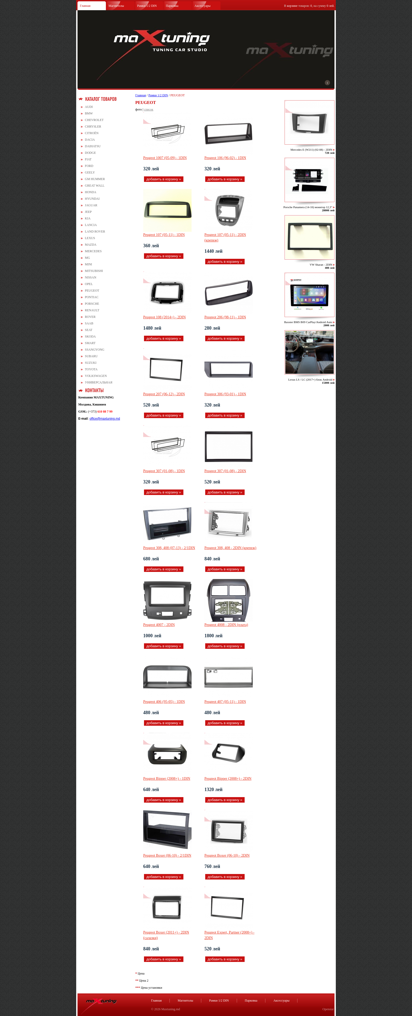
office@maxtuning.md (105, 418)
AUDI (89, 107)
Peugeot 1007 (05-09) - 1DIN (165, 158)
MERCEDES (93, 251)
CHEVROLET (94, 120)
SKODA (90, 336)
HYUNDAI (92, 199)
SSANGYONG (94, 349)
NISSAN (90, 277)
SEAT (88, 330)
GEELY (90, 172)
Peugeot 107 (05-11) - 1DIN (164, 235)
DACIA (90, 139)
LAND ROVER (95, 231)
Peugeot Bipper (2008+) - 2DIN (227, 779)
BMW (89, 113)
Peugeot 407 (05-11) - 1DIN (225, 702)
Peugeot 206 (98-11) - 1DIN (225, 317)
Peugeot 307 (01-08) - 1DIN (164, 471)
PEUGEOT (92, 290)
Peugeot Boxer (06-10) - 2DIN (227, 855)
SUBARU (91, 356)
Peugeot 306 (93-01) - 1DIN (225, 394)
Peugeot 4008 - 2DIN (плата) (226, 625)
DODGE (90, 153)
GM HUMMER (95, 179)
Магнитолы (116, 6)
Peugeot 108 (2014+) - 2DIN (164, 317)
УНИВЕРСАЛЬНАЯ (98, 382)
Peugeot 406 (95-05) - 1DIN (164, 702)
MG (87, 258)
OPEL (89, 284)
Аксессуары (202, 6)
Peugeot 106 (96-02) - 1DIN (225, 158)
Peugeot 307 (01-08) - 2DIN (225, 471)
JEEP (88, 212)
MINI (88, 264)
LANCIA (91, 225)
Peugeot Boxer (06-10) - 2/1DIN (167, 855)
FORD (89, 166)
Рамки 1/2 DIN (147, 6)
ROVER (90, 317)
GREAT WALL (95, 185)
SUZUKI (90, 363)
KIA (87, 218)
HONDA (90, 192)
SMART (90, 343)
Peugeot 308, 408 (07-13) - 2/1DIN (169, 548)
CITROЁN (92, 133)
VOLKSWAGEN (96, 376)
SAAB (89, 323)
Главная (85, 6)
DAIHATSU (93, 146)
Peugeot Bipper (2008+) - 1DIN (166, 779)
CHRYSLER (93, 126)
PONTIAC (92, 297)
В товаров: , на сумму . (309, 6)
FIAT (88, 159)
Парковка (172, 6)
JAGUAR (91, 205)
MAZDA (90, 244)
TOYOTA (91, 369)
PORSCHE (92, 304)
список (148, 109)
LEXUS (90, 238)
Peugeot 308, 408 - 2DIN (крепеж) (230, 548)
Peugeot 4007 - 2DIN (159, 625)
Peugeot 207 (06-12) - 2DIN (164, 394)
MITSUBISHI (94, 271)
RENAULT (92, 310)
